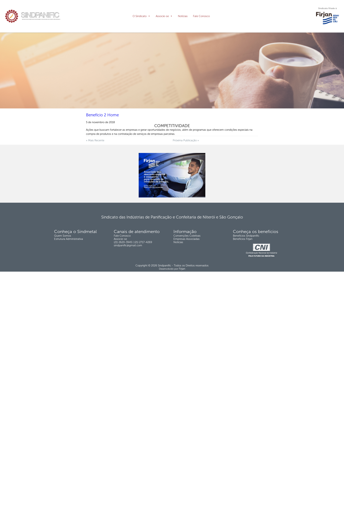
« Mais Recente (95, 159)
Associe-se (162, 16)
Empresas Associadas (186, 257)
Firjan (182, 287)
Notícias (183, 16)
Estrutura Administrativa (68, 257)
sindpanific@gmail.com (128, 264)
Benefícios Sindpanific (246, 254)
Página (10, 45)
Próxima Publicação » (186, 159)
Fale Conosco (201, 16)
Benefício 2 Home (102, 133)
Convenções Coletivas (186, 254)
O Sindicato (140, 16)
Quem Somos (62, 254)
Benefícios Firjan (242, 257)
